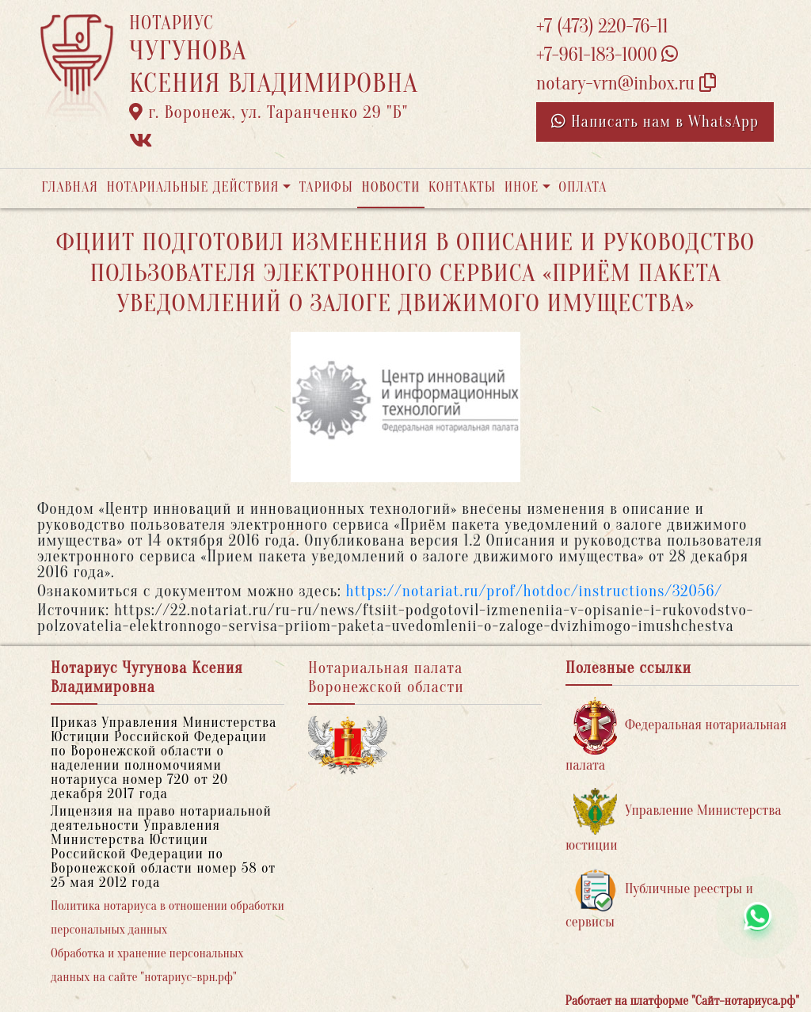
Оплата (582, 187)
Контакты (462, 187)
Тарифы (326, 187)
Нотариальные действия (192, 187)
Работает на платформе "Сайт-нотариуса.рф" (682, 1001)
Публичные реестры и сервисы (659, 899)
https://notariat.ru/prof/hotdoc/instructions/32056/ (534, 591)
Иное (521, 187)
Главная (69, 187)
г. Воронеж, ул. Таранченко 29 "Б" (268, 112)
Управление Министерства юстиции (673, 821)
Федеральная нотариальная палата (675, 735)
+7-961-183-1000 (607, 55)
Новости (390, 187)
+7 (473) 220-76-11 (602, 26)
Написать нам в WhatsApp (655, 121)
